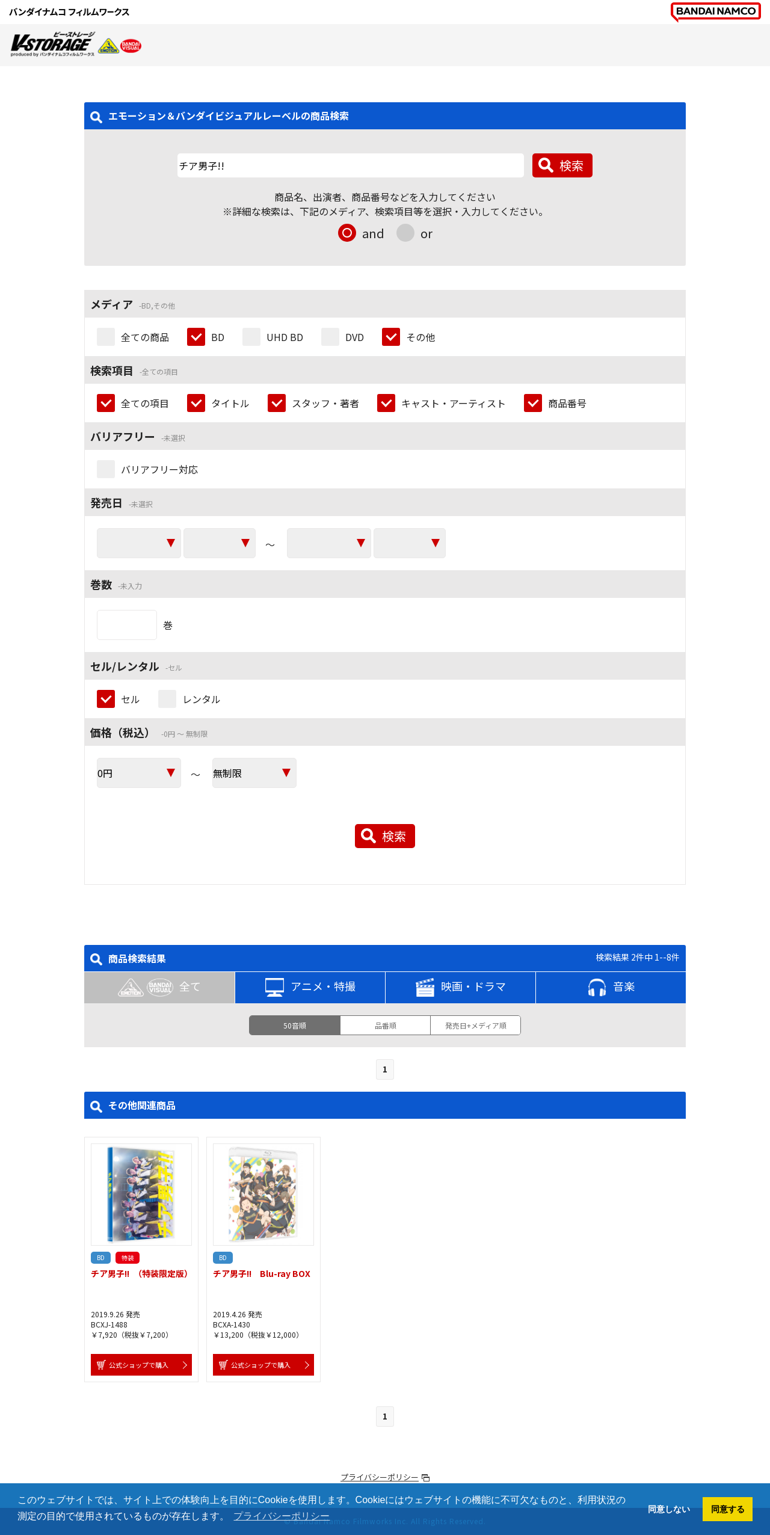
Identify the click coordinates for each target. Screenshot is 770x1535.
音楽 (611, 987)
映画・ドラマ (461, 987)
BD (217, 337)
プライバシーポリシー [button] (281, 1516)
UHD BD (284, 337)
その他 (420, 337)
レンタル (201, 699)
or (426, 233)
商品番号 (567, 403)
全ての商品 (145, 337)
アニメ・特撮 (310, 987)
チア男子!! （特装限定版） (141, 1273)
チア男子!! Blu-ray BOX (261, 1273)
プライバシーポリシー (379, 1477)
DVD (354, 337)
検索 (571, 165)
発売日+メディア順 (476, 1025)
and (373, 233)
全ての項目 (145, 403)
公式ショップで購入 (138, 1365)
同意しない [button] (669, 1509)
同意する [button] (728, 1509)
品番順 (385, 1025)
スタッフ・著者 (325, 403)
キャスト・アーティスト (453, 403)
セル (130, 699)
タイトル (230, 403)
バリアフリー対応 (159, 469)
